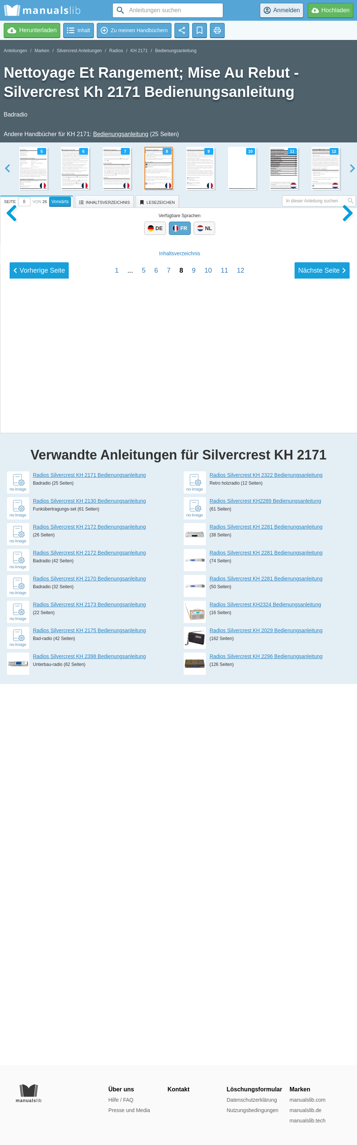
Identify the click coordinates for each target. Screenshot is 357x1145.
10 (208, 766)
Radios (116, 50)
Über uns (121, 1089)
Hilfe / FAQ (120, 1100)
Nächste (322, 766)
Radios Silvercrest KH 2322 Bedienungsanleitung (266, 856)
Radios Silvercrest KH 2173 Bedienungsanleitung (89, 986)
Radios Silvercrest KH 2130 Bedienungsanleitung (89, 882)
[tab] (37, 200)
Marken (41, 50)
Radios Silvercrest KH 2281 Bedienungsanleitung (266, 908)
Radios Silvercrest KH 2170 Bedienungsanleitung (89, 960)
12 (240, 766)
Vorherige (39, 766)
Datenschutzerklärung (252, 1100)
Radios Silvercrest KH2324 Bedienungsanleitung (265, 986)
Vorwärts (60, 201)
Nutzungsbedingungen (252, 1110)
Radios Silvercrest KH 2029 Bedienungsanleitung (266, 1011)
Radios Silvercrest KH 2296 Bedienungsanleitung (266, 1037)
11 (224, 766)
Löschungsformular (254, 1089)
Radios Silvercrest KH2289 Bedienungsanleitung (265, 882)
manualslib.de (305, 1110)
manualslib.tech (307, 1121)
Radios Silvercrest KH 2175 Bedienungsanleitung (89, 1011)
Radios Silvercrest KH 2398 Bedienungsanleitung (89, 1037)
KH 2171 (139, 50)
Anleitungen (15, 50)
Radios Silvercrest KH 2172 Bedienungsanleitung (89, 908)
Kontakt (178, 1089)
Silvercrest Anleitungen (79, 50)
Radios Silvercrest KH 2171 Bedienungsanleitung (89, 856)
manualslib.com (307, 1100)
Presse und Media (129, 1110)
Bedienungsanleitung (176, 50)
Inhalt (179, 749)
